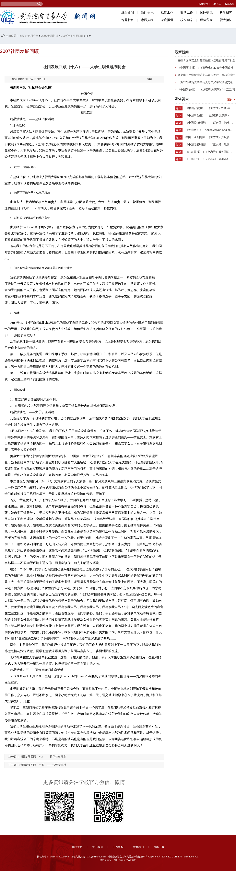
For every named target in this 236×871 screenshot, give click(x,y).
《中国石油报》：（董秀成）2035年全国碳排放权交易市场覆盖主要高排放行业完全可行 (204, 68)
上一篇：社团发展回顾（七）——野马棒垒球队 (37, 756)
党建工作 (167, 12)
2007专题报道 (49, 35)
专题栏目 (127, 20)
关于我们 (97, 847)
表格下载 (158, 847)
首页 (22, 35)
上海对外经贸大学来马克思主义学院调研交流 (205, 82)
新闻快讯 (147, 12)
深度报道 (167, 20)
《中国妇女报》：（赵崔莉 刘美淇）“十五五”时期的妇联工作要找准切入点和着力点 (205, 90)
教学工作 (186, 12)
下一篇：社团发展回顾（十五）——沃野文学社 (37, 764)
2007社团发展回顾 (72, 35)
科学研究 (226, 12)
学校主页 (77, 847)
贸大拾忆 (226, 20)
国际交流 (206, 12)
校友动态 (186, 20)
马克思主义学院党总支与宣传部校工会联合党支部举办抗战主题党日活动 (205, 76)
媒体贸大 (206, 20)
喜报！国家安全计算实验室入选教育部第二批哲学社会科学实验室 (205, 61)
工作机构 (118, 847)
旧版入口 (216, 4)
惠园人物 (147, 20)
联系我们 (138, 847)
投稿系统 (229, 4)
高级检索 (203, 4)
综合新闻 (127, 12)
